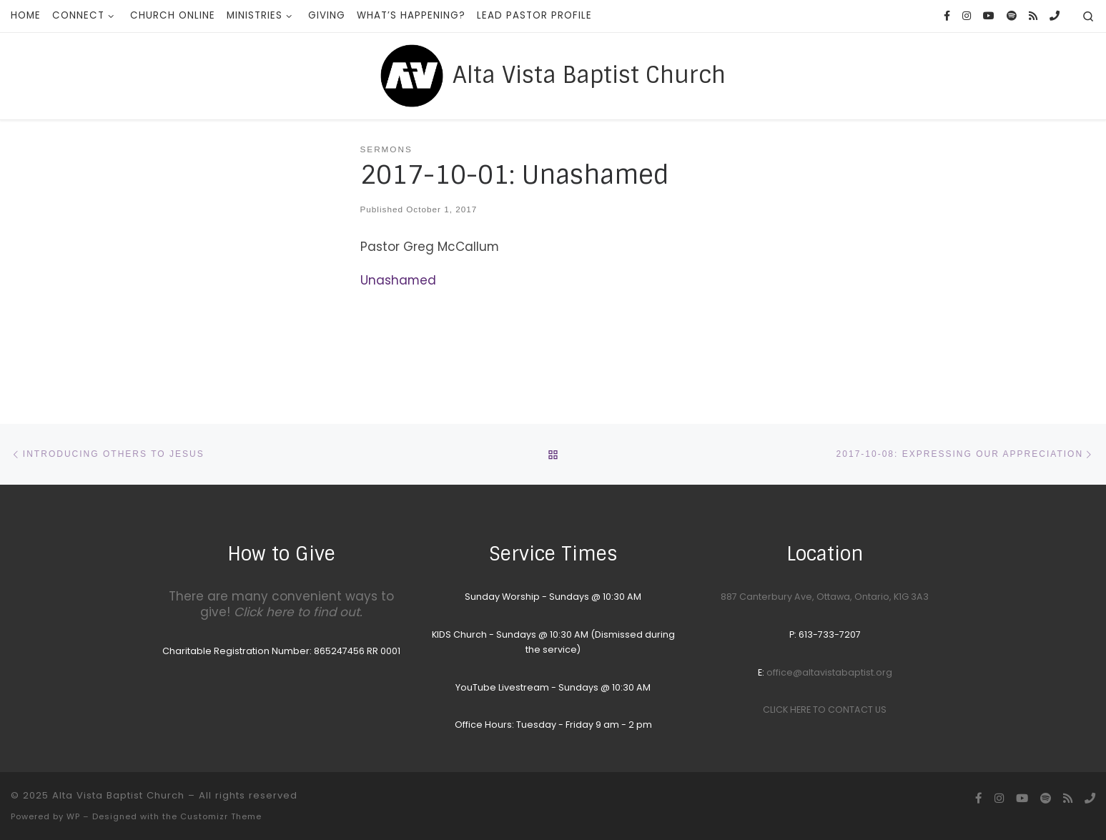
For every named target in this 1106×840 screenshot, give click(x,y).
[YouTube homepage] (988, 16)
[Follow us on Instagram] (966, 16)
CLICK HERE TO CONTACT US (825, 709)
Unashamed (398, 280)
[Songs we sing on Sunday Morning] (1012, 16)
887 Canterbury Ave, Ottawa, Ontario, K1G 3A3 (825, 597)
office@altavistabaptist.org (829, 672)
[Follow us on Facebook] (947, 16)
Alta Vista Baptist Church (118, 795)
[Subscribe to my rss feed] (1033, 16)
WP (73, 816)
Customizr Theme (221, 816)
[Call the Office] (1055, 16)
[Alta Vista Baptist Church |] (412, 74)
